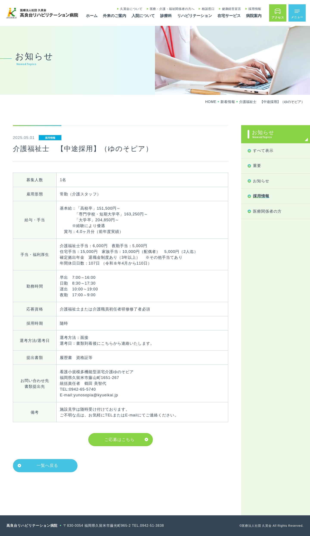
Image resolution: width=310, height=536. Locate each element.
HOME (210, 102)
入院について (143, 16)
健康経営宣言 (231, 8)
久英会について (131, 8)
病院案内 (254, 16)
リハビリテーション (194, 16)
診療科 (166, 16)
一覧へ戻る (47, 465)
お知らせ (278, 134)
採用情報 (254, 8)
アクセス (277, 17)
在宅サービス (229, 16)
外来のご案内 (114, 16)
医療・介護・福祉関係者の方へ (172, 8)
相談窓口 (208, 8)
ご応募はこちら (119, 439)
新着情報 (227, 102)
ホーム (92, 16)
